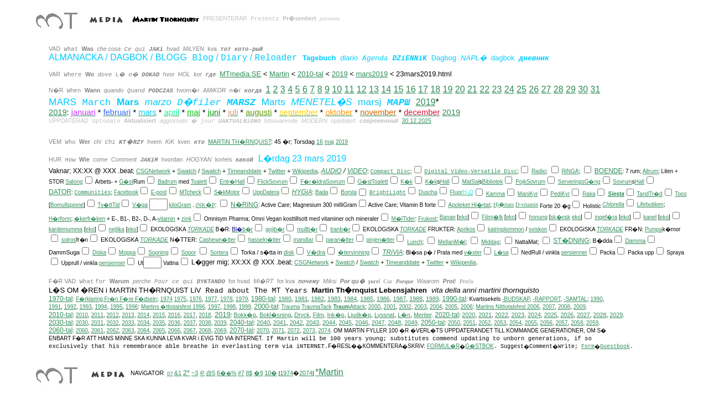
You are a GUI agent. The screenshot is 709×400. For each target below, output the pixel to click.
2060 (82, 331)
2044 (329, 322)
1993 (86, 307)
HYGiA (302, 192)
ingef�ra (606, 217)
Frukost (427, 219)
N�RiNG (244, 205)
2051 (469, 323)
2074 (324, 331)
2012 (113, 315)
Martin (279, 74)
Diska (99, 253)
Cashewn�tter (217, 240)
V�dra (316, 252)
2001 (390, 307)
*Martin (329, 372)
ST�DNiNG (571, 241)
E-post (159, 192)
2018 (205, 315)
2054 (515, 323)
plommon (513, 229)
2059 (592, 323)
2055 (531, 323)
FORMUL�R (443, 346)
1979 (242, 299)
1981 (301, 298)
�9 (258, 373)
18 (435, 89)
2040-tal (241, 322)
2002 (405, 307)
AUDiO (331, 171)
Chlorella (613, 204)
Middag (490, 242)
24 (509, 89)
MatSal (470, 182)
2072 (294, 331)
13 (374, 89)
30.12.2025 (416, 120)
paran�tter (339, 240)
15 (399, 89)
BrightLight (387, 193)
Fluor (456, 192)
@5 (211, 373)
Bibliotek (492, 182)
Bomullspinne (67, 205)
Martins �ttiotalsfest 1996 (173, 307)
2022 (501, 314)
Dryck (301, 314)
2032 (113, 323)
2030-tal (60, 322)
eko (462, 217)
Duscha (428, 192)
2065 (159, 331)
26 (534, 89)
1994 (101, 307)
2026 (567, 314)
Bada (321, 192)
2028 (600, 314)
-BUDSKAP (516, 299)
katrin (494, 229)
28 (559, 89)
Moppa (127, 253)
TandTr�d (649, 194)
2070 (263, 331)
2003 (420, 307)
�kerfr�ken (89, 219)
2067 (190, 331)
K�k (406, 182)
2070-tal (241, 330)
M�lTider (403, 219)
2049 (411, 322)
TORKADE (200, 229)
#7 (241, 373)
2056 (546, 323)
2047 (378, 322)
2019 (426, 102)
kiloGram (180, 205)
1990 (596, 299)
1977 (211, 299)
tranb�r (340, 229)
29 (571, 89)
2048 (394, 322)
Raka (588, 194)
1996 (132, 307)
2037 (190, 323)
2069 (220, 331)
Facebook (126, 192)
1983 (334, 298)
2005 (451, 307)
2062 (113, 331)
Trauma (290, 307)
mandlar (303, 240)
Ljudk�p (359, 314)
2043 (312, 322)
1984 (350, 298)
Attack (349, 307)
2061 (97, 331)
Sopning (158, 253)
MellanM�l (452, 242)
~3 (194, 373)
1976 (196, 299)
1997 (214, 307)
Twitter (276, 171)
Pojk (520, 182)
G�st (126, 182)
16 (411, 89)
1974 (166, 299)
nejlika (116, 229)
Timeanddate (244, 171)
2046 (361, 322)
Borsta (349, 192)
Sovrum (278, 182)
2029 (616, 314)
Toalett (199, 182)
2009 (580, 307)
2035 (159, 323)
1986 (383, 298)
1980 (284, 298)
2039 (220, 323)
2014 (143, 315)
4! (202, 373)
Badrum (167, 182)
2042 (296, 322)
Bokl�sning (275, 314)
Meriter (423, 314)
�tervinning (353, 252)
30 (583, 89)
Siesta (616, 194)
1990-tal (454, 299)
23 (497, 89)
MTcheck (190, 192)
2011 (97, 315)
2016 (174, 315)
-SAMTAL (575, 299)
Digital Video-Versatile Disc (470, 172)
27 (546, 89)
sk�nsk (561, 217)
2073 (309, 331)
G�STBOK (479, 346)
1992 (70, 307)
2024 (534, 314)
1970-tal (60, 299)
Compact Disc (390, 172)
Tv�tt (104, 205)
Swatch (186, 171)
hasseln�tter (264, 240)
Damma (635, 240)
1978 (226, 299)
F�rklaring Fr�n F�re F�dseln (116, 299)
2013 (128, 315)
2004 (436, 307)
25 (521, 89)
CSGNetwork (153, 171)
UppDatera (266, 192)
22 (484, 89)
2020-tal (446, 315)
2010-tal (311, 74)
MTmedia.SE (240, 74)
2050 (454, 323)
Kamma (495, 194)
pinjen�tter (380, 240)
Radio (538, 171)
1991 (55, 307)
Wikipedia (304, 171)
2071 (278, 331)
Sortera (219, 253)
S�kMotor (227, 192)
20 (460, 89)
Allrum (650, 171)
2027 (583, 314)
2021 (485, 314)
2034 (143, 323)
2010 (82, 315)
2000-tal (266, 306)
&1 (177, 373)
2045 (345, 322)
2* (186, 372)
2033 (128, 323)
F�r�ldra (313, 182)
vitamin (166, 219)
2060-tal (60, 330)
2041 (279, 322)
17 (423, 89)
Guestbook (615, 347)
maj (329, 141)
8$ (249, 373)
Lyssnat (384, 314)
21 (472, 89)
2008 (564, 307)
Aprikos (466, 229)
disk (289, 252)
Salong (73, 182)
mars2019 (372, 74)
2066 (174, 331)
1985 (366, 298)
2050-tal (433, 322)
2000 (374, 307)
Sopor (188, 253)
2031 (97, 323)
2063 (128, 331)
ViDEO (357, 171)
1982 (317, 298)
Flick (263, 182)
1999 (245, 307)
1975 (180, 299)
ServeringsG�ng (579, 182)
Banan (448, 217)
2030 (82, 323)
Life (641, 204)
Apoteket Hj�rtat (469, 205)
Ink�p (335, 314)
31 (596, 89)
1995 (116, 307)
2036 (174, 323)
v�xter (473, 253)
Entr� (227, 182)
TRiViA (392, 252)
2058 (577, 323)
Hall (239, 182)
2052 (484, 323)
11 (349, 89)
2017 (190, 315)
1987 (399, 298)
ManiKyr (528, 194)
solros (68, 240)
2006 (467, 307)
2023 (518, 314)
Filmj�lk (492, 217)
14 (386, 89)
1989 (432, 298)
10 (337, 89)
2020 (469, 314)
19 (448, 89)
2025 (550, 314)
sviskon (538, 229)
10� (270, 373)
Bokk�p (245, 314)
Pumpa (654, 229)
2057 (561, 323)
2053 (500, 323)
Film (318, 314)
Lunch (414, 242)
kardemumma (65, 229)
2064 (143, 331)
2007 (549, 307)
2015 (159, 315)
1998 (229, 307)
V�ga (140, 205)
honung (538, 217)
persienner (574, 253)
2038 (205, 323)
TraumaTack (316, 307)
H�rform (60, 219)
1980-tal (263, 299)
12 (362, 89)
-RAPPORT (546, 299)
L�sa (501, 253)
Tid (116, 205)
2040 (263, 322)
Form (588, 347)
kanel (649, 217)
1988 (416, 298)
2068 (205, 331)
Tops (680, 194)
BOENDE (609, 171)
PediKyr (560, 194)
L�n (404, 314)
